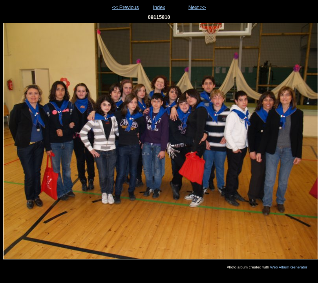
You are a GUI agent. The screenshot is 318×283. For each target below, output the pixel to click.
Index (159, 7)
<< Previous (125, 7)
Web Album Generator (288, 267)
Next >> (197, 7)
